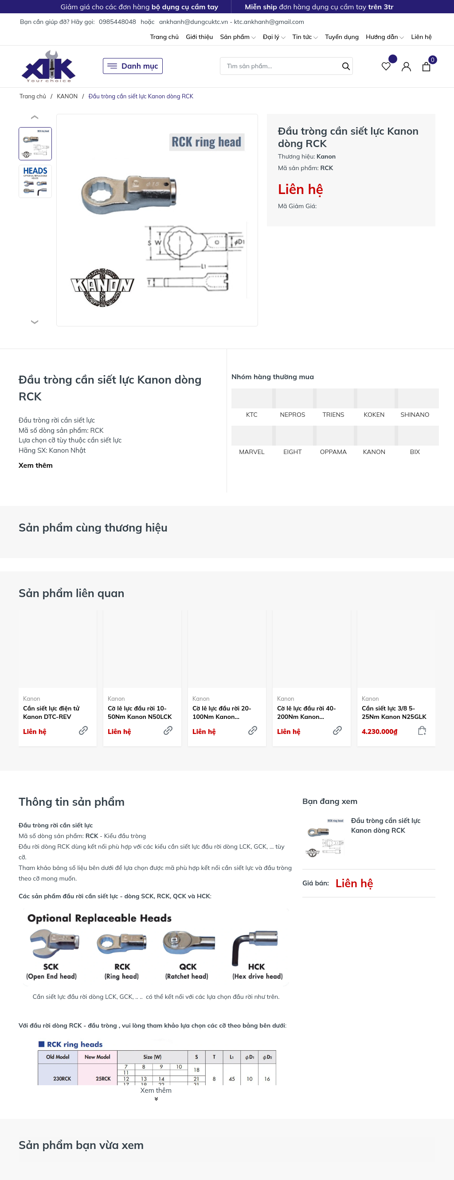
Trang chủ (164, 37)
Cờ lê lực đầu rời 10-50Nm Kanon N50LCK (140, 712)
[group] (157, 220)
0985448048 (117, 22)
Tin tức (305, 37)
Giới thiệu (199, 37)
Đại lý (274, 37)
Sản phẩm (237, 37)
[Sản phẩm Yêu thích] (386, 66)
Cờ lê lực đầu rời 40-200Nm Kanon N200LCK (306, 712)
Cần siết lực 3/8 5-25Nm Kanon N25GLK (394, 712)
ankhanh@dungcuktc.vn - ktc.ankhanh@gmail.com (231, 22)
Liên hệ (421, 37)
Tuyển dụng (342, 37)
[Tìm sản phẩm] (286, 66)
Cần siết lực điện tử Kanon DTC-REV (51, 712)
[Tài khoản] (406, 66)
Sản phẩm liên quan (72, 593)
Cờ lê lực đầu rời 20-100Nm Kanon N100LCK (221, 712)
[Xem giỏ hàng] (426, 66)
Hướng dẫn (385, 37)
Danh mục (132, 66)
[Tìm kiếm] (346, 65)
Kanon (31, 698)
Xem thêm (36, 465)
